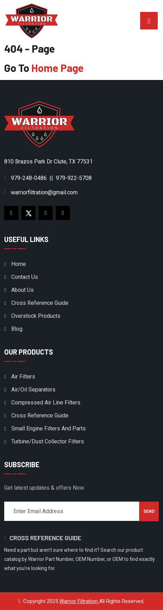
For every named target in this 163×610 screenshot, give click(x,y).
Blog (16, 329)
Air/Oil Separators (33, 389)
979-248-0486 (29, 178)
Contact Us (24, 277)
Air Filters (23, 376)
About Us (22, 290)
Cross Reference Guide (40, 303)
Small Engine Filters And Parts (48, 428)
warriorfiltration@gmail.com (44, 192)
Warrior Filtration (79, 601)
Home (18, 264)
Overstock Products (35, 316)
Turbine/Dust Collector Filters (47, 441)
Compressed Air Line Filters (45, 402)
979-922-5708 (74, 178)
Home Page (57, 67)
